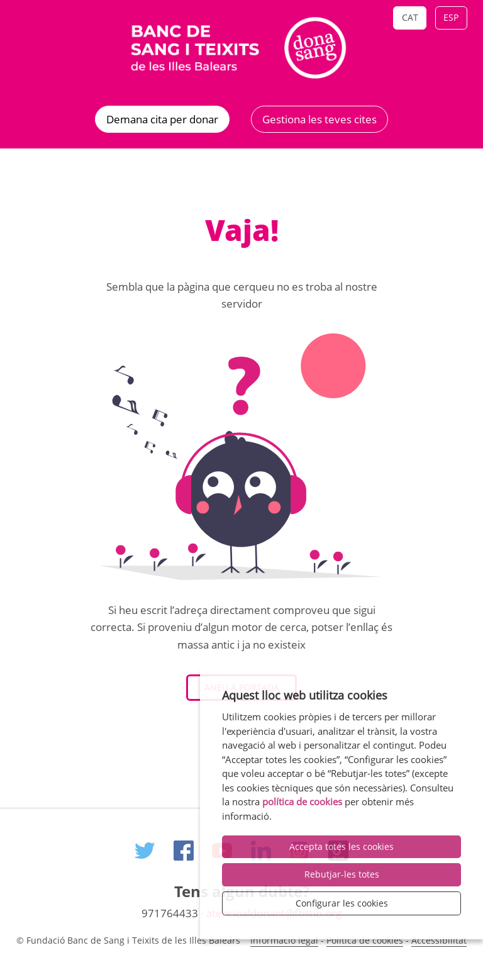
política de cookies (302, 801)
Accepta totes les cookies (341, 846)
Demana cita (162, 119)
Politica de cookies (364, 940)
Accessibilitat (439, 940)
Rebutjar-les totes (341, 874)
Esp (450, 17)
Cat (410, 17)
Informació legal (284, 940)
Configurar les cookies (342, 903)
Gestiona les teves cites (319, 119)
